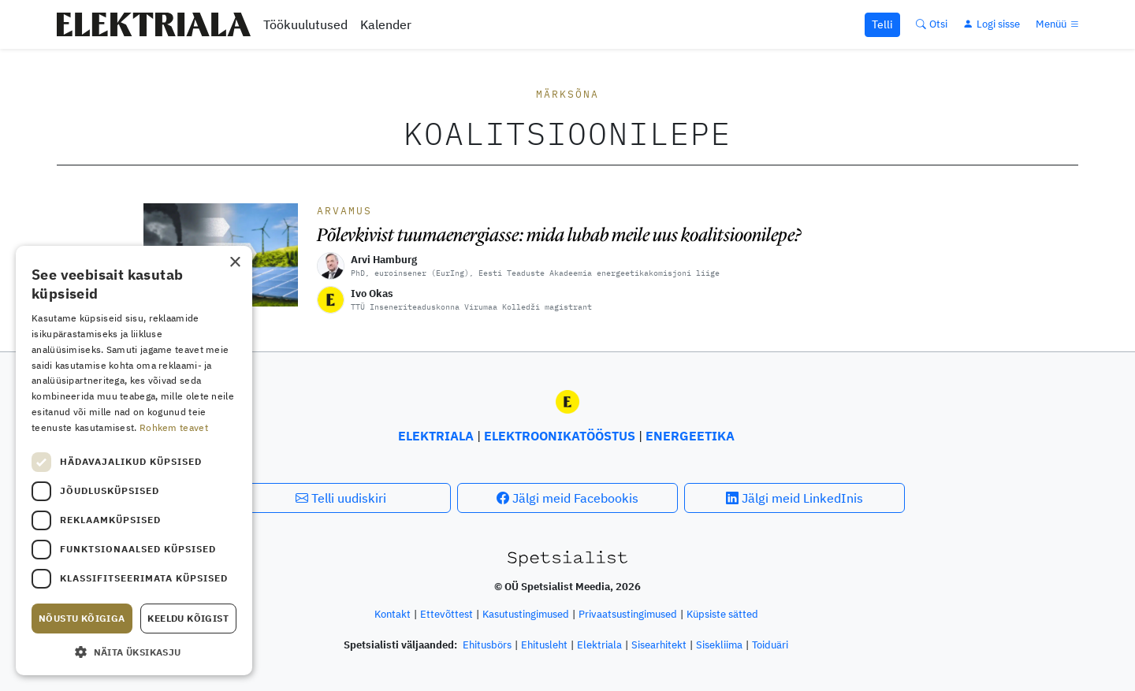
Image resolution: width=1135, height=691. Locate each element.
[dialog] (134, 460)
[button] (134, 651)
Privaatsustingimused (628, 614)
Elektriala (599, 645)
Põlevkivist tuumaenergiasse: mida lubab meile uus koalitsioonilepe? (559, 234)
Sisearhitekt (659, 645)
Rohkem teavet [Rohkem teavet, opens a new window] (174, 427)
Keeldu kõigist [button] (188, 618)
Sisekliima (719, 645)
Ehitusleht (544, 645)
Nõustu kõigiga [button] (82, 618)
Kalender (385, 24)
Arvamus (344, 210)
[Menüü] (1058, 24)
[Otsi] (932, 24)
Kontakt (392, 614)
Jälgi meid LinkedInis (794, 498)
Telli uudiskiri (341, 498)
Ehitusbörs (487, 645)
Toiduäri (770, 645)
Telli (882, 24)
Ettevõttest (446, 614)
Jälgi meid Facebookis (567, 498)
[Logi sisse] (991, 24)
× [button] (234, 263)
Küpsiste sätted (722, 614)
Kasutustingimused (525, 614)
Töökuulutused (305, 24)
